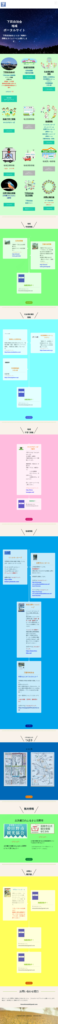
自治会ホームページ (9, 99)
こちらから (29, 77)
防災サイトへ (29, 209)
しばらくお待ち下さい (29, 126)
